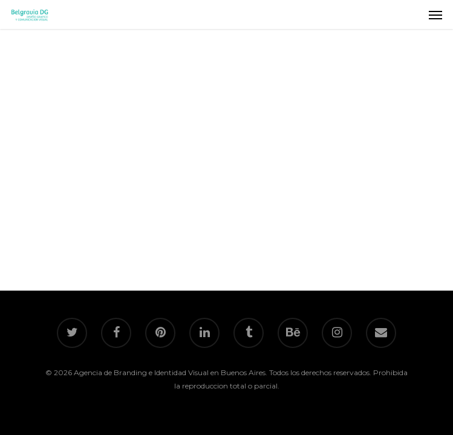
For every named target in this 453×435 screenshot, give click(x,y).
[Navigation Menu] (435, 14)
